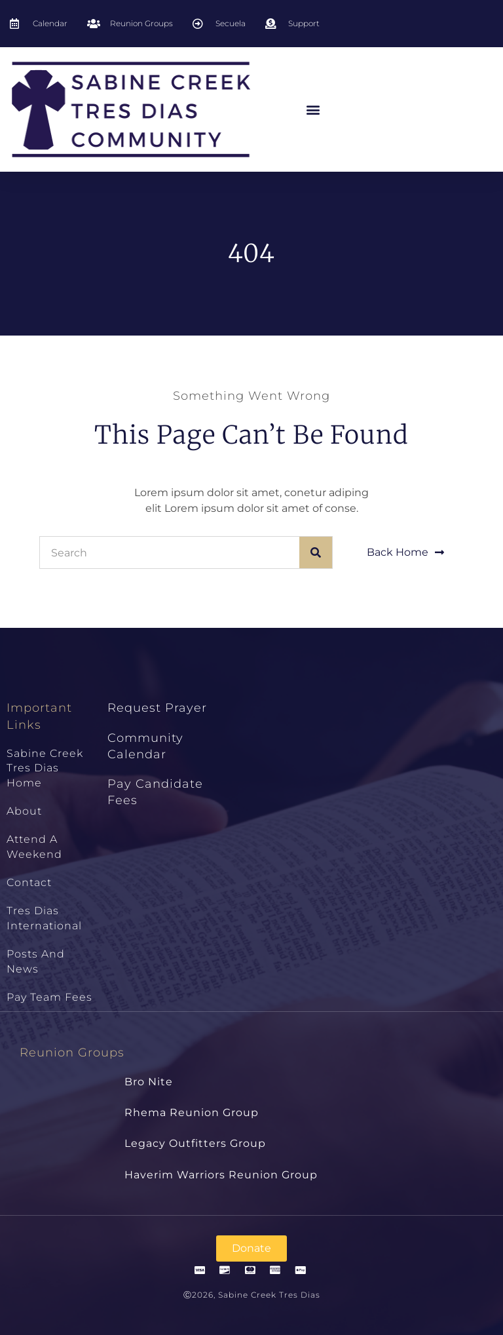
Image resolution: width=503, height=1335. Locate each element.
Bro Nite (148, 1081)
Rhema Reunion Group (191, 1112)
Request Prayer (157, 708)
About (24, 811)
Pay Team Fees (49, 997)
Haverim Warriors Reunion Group (221, 1175)
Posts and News (36, 961)
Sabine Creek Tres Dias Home (45, 768)
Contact (29, 882)
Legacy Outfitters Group (195, 1143)
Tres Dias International (44, 917)
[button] (313, 110)
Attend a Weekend (34, 846)
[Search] (315, 552)
